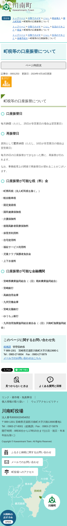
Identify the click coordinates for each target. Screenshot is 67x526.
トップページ (19, 18)
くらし (46, 18)
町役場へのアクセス (22, 471)
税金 (19, 30)
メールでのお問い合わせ (25, 462)
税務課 (7, 346)
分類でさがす (34, 18)
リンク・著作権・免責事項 (17, 397)
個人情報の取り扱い (13, 401)
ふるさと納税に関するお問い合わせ (31, 452)
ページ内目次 (34, 65)
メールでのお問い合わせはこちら (22, 358)
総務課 (29, 426)
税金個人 (56, 18)
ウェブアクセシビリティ (45, 401)
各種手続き (22, 38)
